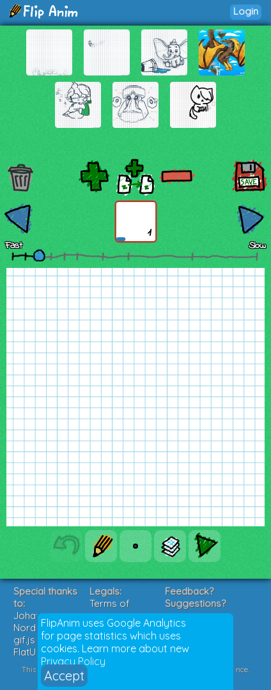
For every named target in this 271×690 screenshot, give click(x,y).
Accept (64, 676)
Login (245, 11)
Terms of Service (109, 609)
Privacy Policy (73, 661)
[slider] (39, 255)
